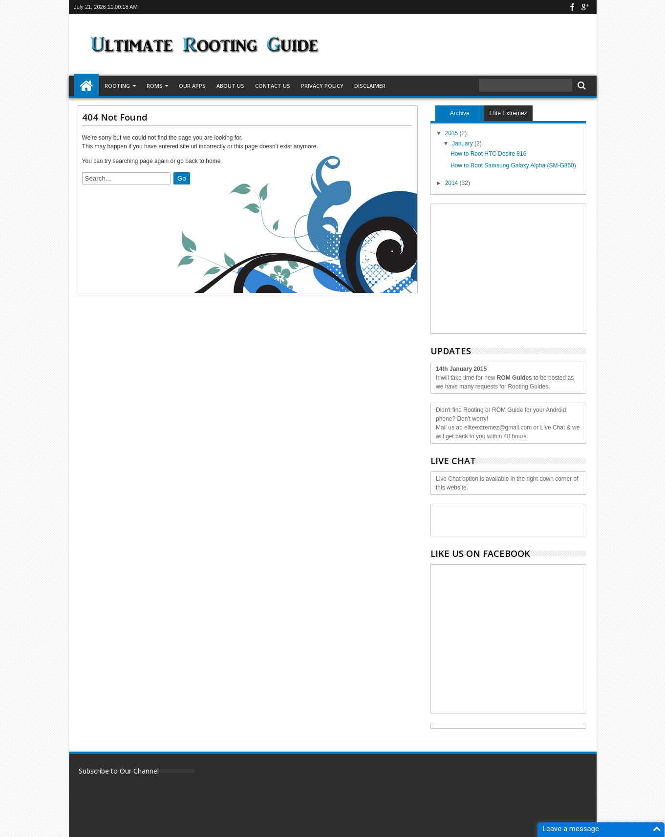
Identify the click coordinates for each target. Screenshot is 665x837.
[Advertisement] (509, 267)
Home (86, 86)
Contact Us (272, 85)
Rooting (117, 85)
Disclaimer (370, 85)
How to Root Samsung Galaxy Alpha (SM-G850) (513, 165)
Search (580, 86)
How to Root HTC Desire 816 (488, 153)
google (585, 7)
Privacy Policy (322, 85)
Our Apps (192, 85)
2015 (452, 133)
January (463, 143)
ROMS (155, 85)
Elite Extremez (508, 113)
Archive (460, 113)
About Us (230, 85)
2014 (452, 183)
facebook (572, 7)
